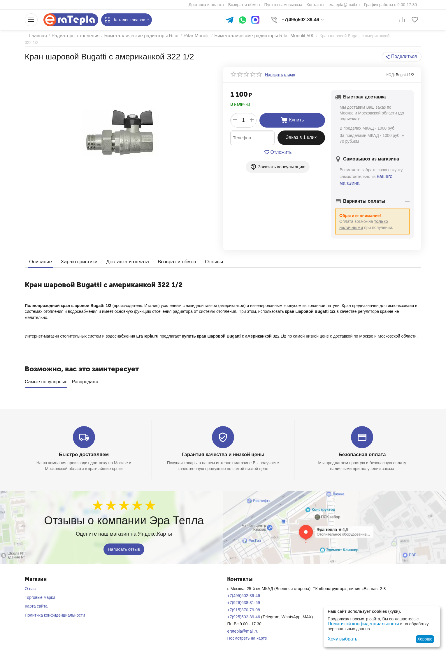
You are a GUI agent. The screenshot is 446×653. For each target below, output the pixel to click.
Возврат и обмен (170, 255)
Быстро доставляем (83, 448)
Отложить (277, 148)
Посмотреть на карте (247, 631)
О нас (30, 582)
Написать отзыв (124, 542)
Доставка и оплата (123, 255)
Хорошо (425, 639)
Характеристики (76, 255)
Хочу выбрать (341, 639)
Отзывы (205, 255)
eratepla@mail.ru (242, 624)
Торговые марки (40, 590)
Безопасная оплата (362, 448)
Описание (40, 255)
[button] (403, 52)
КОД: (390, 70)
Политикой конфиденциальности (359, 624)
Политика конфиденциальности (55, 608)
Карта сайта (36, 599)
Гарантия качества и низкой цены (223, 448)
